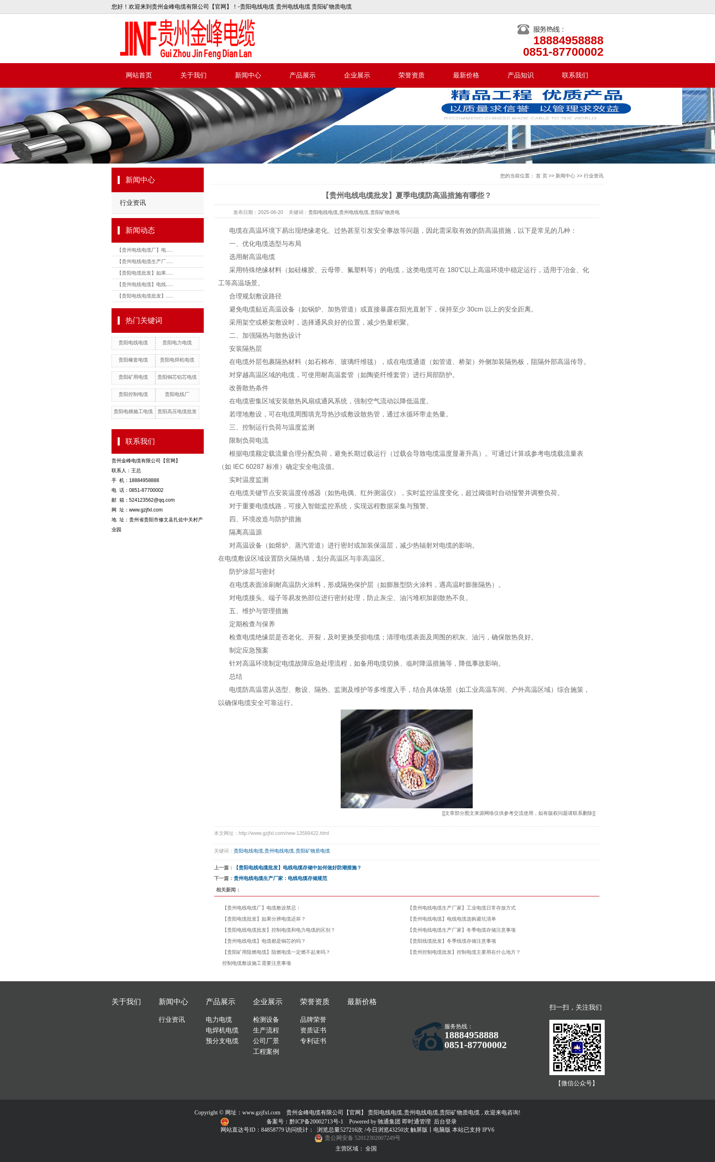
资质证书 (313, 1030)
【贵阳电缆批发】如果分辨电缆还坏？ (264, 919)
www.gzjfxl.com (261, 1113)
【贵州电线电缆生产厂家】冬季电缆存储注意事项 (462, 930)
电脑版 (442, 1130)
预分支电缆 (222, 1040)
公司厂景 (266, 1040)
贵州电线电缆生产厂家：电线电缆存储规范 (280, 878)
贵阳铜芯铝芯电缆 (177, 377)
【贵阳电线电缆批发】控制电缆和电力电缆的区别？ (278, 930)
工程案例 (266, 1051)
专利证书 (313, 1040)
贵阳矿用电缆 (133, 377)
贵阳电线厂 (177, 394)
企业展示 (357, 75)
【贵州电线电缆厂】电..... (145, 250)
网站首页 (139, 75)
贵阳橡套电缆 (133, 360)
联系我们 (575, 75)
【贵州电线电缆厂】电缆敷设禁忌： (261, 908)
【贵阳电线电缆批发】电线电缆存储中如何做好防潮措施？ (298, 868)
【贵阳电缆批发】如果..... (145, 273)
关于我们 (193, 75)
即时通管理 (416, 1122)
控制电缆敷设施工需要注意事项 (256, 963)
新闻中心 (248, 75)
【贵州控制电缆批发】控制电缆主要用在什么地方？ (464, 952)
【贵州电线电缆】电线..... (145, 284)
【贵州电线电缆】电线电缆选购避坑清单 (452, 919)
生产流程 (266, 1030)
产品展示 (302, 75)
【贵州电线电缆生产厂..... (145, 261)
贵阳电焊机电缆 (177, 360)
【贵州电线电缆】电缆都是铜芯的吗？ (264, 941)
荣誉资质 (411, 75)
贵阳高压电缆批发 (177, 411)
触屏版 (419, 1130)
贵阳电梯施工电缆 (133, 411)
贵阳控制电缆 (133, 394)
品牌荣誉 (313, 1019)
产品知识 (521, 75)
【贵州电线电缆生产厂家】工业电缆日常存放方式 (462, 908)
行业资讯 (133, 202)
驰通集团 (390, 1122)
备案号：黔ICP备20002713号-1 (305, 1122)
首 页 (541, 176)
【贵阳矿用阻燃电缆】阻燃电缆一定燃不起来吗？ (276, 952)
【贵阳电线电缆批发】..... (145, 296)
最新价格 (466, 75)
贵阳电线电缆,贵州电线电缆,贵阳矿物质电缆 (282, 851)
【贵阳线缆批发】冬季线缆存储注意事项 (452, 941)
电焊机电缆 (222, 1030)
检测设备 (266, 1019)
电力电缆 (219, 1019)
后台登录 (445, 1122)
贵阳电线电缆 (133, 343)
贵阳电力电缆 (177, 343)
